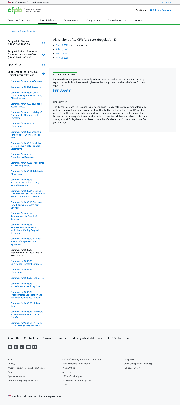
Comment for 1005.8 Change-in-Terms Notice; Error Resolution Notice (26, 134)
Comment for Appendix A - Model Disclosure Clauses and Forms (26, 324)
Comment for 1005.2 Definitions (26, 81)
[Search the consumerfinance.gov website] (141, 10)
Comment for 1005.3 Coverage (26, 87)
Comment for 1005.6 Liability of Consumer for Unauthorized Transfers (26, 115)
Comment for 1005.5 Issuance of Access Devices (26, 105)
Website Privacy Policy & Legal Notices (26, 368)
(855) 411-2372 (167, 2)
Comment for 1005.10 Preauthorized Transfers (22, 156)
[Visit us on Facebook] (10, 346)
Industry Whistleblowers (86, 338)
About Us (13, 338)
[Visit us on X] (16, 346)
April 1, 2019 (61, 53)
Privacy (11, 363)
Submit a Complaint (161, 10)
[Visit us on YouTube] (28, 346)
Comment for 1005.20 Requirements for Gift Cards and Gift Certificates (26, 252)
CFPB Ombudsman (118, 338)
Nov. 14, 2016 (62, 58)
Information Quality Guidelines (23, 380)
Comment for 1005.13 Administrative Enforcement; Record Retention (25, 182)
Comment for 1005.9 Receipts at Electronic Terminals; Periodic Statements (26, 146)
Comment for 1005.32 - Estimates (27, 278)
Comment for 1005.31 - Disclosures (22, 271)
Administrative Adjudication (76, 363)
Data (10, 372)
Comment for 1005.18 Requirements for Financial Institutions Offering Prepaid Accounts (25, 229)
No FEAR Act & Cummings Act (76, 380)
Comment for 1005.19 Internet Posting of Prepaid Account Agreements (26, 241)
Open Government (17, 376)
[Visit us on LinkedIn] (22, 346)
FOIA (10, 359)
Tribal (65, 384)
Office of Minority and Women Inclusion (81, 359)
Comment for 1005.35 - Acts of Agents (25, 305)
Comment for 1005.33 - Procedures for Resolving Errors (26, 285)
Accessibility (68, 372)
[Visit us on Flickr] (34, 346)
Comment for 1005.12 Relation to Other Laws (27, 173)
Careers (48, 338)
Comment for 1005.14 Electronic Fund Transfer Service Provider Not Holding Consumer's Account (28, 193)
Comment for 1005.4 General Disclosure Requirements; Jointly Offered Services (27, 95)
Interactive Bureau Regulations (23, 31)
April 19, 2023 (62, 45)
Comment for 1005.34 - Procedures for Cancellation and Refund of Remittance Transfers (26, 294)
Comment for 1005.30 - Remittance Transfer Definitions (26, 263)
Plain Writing (68, 368)
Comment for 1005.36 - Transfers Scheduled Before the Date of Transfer (27, 314)
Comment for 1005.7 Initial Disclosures (24, 125)
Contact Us (31, 338)
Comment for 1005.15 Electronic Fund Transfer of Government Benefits (27, 205)
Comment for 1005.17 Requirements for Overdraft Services (24, 216)
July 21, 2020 (62, 49)
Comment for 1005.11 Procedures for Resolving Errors (27, 164)
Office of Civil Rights (72, 376)
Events (61, 338)
